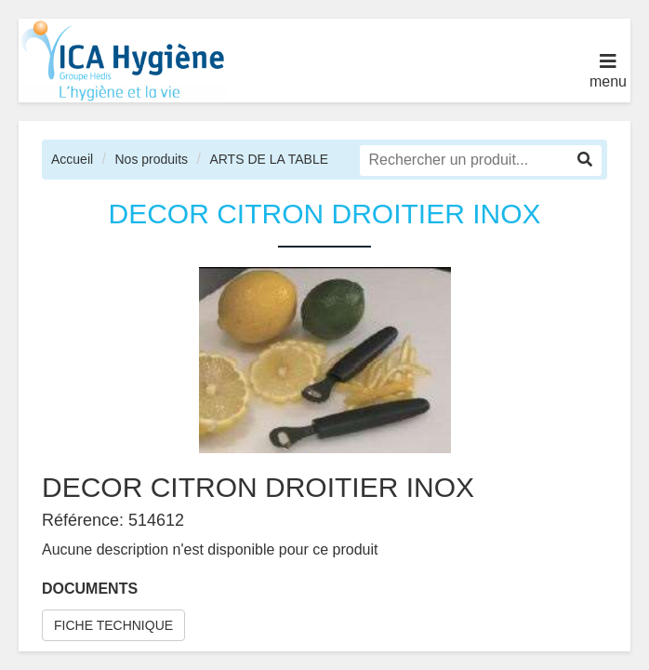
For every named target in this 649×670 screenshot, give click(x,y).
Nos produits (151, 159)
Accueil (72, 159)
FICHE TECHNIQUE (113, 625)
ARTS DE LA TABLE (268, 159)
